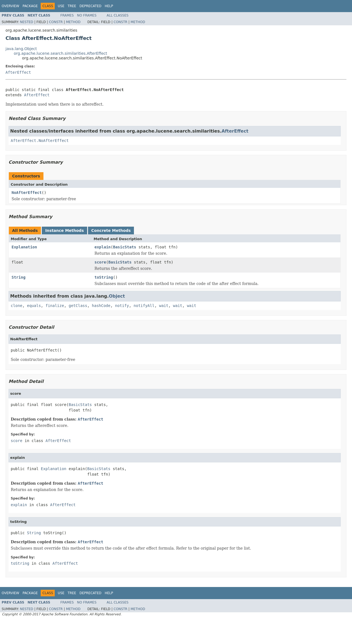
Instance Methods (64, 230)
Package (30, 6)
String (19, 277)
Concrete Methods (111, 230)
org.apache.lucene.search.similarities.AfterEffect (60, 53)
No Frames (87, 15)
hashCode (101, 305)
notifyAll (144, 305)
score (100, 262)
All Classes (117, 15)
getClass (78, 305)
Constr (56, 22)
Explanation (24, 247)
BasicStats (124, 247)
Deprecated (90, 6)
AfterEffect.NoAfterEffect (40, 140)
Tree (72, 6)
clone (16, 305)
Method (73, 22)
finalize (54, 305)
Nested (26, 22)
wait (164, 305)
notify (122, 305)
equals (34, 305)
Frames (67, 15)
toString (104, 277)
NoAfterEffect (27, 192)
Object (117, 296)
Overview (10, 6)
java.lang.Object (21, 48)
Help (109, 6)
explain (103, 247)
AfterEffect (18, 72)
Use (61, 6)
